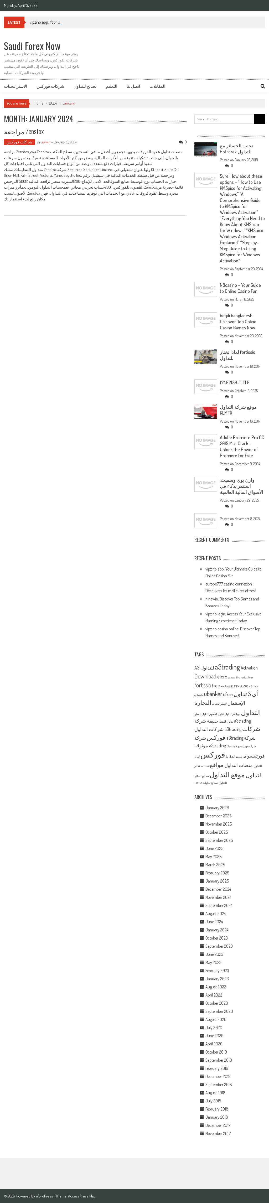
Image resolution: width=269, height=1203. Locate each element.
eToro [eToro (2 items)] (222, 677)
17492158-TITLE (235, 382)
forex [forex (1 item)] (250, 677)
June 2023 (214, 954)
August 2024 (215, 913)
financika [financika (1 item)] (241, 677)
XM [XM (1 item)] (231, 695)
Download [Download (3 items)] (205, 676)
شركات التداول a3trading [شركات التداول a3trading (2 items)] (217, 729)
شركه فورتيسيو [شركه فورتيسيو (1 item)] (247, 746)
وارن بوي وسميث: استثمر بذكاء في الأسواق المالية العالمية (241, 486)
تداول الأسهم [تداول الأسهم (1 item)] (216, 714)
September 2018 (218, 1084)
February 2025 (217, 872)
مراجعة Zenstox (24, 131)
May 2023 (213, 962)
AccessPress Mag (81, 1196)
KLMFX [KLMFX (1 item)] (235, 686)
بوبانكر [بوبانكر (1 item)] (236, 714)
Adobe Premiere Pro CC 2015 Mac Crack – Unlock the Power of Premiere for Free (242, 446)
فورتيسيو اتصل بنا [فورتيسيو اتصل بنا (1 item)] (236, 756)
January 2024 (216, 929)
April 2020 (214, 1043)
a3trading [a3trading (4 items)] (227, 666)
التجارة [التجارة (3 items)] (202, 702)
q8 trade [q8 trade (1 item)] (253, 686)
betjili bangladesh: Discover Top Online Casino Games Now (238, 321)
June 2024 (214, 921)
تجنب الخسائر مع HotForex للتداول (236, 148)
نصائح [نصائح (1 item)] (205, 776)
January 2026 (217, 807)
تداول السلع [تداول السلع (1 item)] (201, 714)
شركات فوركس (50, 86)
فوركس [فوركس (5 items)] (212, 754)
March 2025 (215, 864)
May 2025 (213, 856)
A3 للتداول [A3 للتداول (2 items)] (204, 668)
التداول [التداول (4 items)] (251, 712)
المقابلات (157, 86)
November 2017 (218, 1133)
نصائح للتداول (85, 86)
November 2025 (218, 824)
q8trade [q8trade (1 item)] (198, 695)
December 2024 (218, 889)
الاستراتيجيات (15, 86)
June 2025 (214, 848)
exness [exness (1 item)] (231, 677)
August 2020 (215, 1019)
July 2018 (213, 1100)
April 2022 (213, 995)
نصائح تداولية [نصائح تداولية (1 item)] (210, 783)
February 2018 (216, 1109)
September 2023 (219, 946)
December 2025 (218, 815)
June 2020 (214, 1035)
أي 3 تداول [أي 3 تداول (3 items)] (246, 693)
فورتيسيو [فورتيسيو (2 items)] (256, 756)
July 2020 (213, 1027)
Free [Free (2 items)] (216, 685)
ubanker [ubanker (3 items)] (213, 693)
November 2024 (218, 897)
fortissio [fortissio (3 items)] (202, 685)
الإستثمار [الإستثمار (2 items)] (236, 703)
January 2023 (217, 978)
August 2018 (215, 1092)
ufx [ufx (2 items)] (226, 694)
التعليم (111, 86)
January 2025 (217, 881)
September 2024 (218, 905)
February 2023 (217, 970)
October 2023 (216, 938)
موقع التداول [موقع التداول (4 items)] (227, 774)
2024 (53, 103)
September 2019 (218, 1060)
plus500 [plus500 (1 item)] (244, 686)
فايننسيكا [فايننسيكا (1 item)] (232, 746)
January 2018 (216, 1117)
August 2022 (215, 986)
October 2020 (216, 1003)
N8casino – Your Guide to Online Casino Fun (240, 288)
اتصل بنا (133, 86)
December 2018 (218, 1076)
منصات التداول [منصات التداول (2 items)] (238, 765)
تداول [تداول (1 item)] (228, 714)
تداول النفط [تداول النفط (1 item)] (226, 721)
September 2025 (219, 840)
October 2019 (216, 1052)
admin (45, 142)
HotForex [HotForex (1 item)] (225, 686)
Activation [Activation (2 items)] (249, 668)
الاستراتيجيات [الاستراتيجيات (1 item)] (219, 704)
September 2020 (219, 1011)
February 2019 (216, 1068)
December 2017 (217, 1125)
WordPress (45, 1196)
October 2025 (216, 832)
